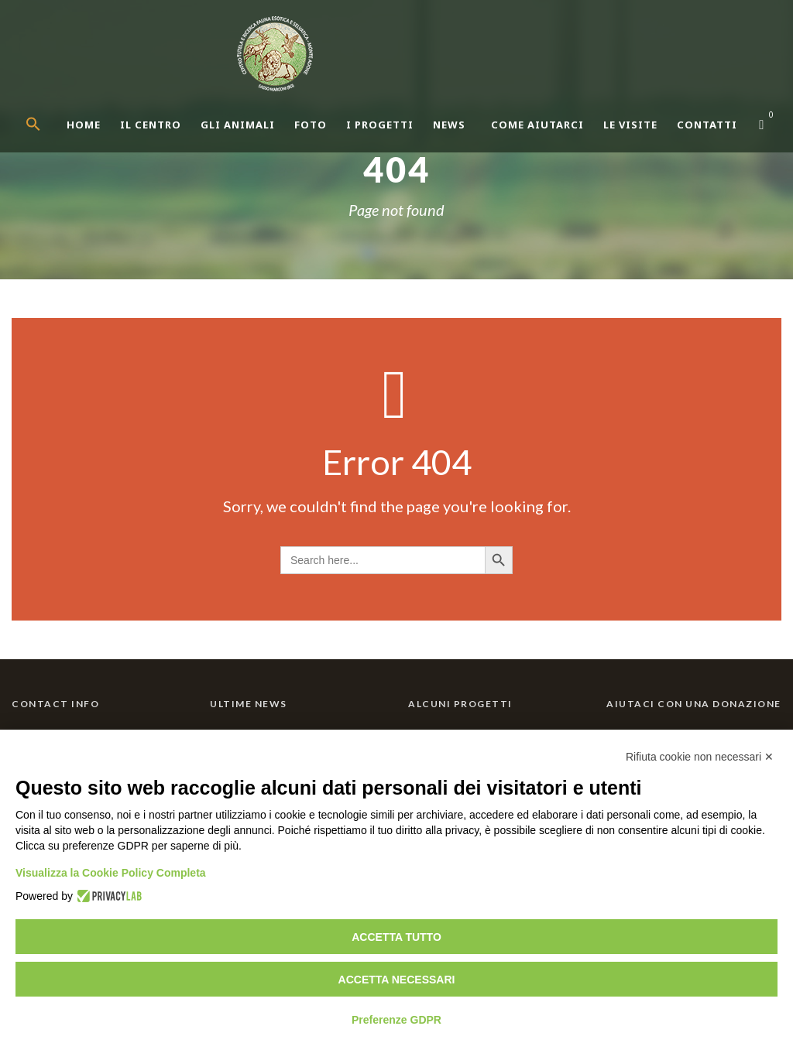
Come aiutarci (537, 125)
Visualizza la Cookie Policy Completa (110, 873)
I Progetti (380, 125)
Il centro (150, 125)
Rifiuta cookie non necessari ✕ (700, 757)
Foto (310, 125)
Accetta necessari (396, 979)
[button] (46, 137)
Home (84, 125)
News (449, 125)
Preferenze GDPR (396, 1020)
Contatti (707, 125)
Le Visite (630, 125)
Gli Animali (238, 125)
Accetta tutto (396, 937)
